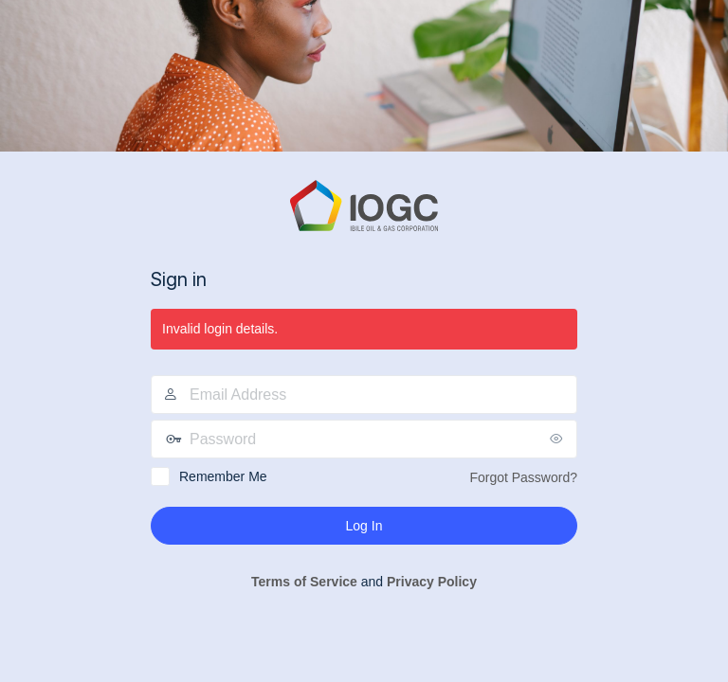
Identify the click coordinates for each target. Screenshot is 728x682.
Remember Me (223, 476)
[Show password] (558, 439)
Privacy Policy (432, 581)
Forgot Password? (523, 477)
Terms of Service (304, 581)
